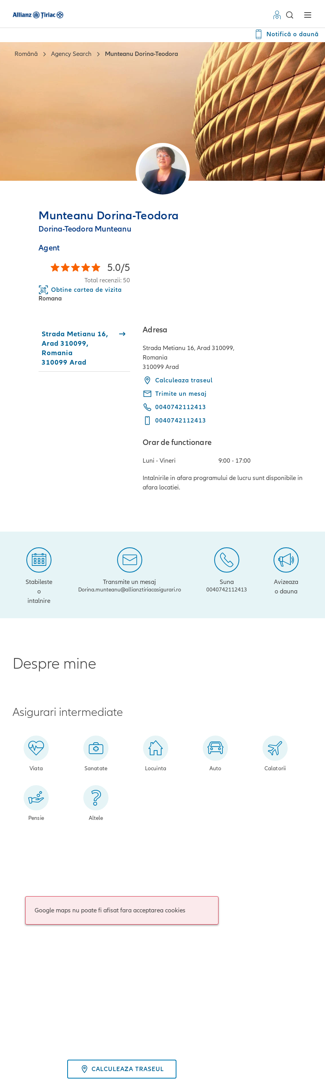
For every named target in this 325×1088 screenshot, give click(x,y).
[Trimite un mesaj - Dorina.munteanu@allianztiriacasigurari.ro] (175, 394)
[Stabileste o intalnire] (39, 575)
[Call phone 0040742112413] (174, 407)
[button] (289, 15)
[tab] (84, 348)
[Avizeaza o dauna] (286, 570)
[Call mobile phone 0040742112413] (174, 420)
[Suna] (227, 569)
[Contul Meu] (278, 15)
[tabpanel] (227, 408)
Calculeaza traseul (178, 380)
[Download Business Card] (80, 290)
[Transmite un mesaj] (130, 569)
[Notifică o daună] (286, 34)
